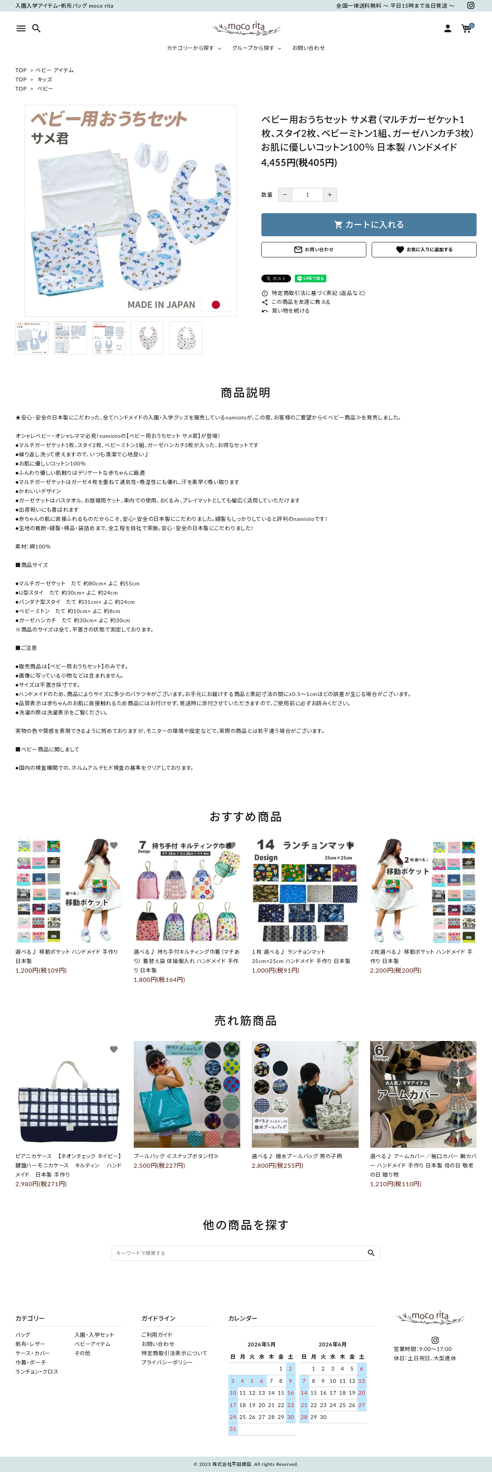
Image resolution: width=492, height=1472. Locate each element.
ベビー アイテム (54, 70)
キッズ (44, 79)
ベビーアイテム (93, 1344)
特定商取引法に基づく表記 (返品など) (313, 293)
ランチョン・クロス (36, 1371)
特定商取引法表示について (174, 1353)
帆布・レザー (30, 1344)
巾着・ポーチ (30, 1362)
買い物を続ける (285, 310)
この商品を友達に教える (296, 301)
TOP (21, 70)
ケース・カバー (32, 1353)
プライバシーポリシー (167, 1362)
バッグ (22, 1334)
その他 (83, 1353)
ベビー (45, 88)
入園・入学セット (95, 1334)
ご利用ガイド (156, 1334)
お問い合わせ (314, 249)
